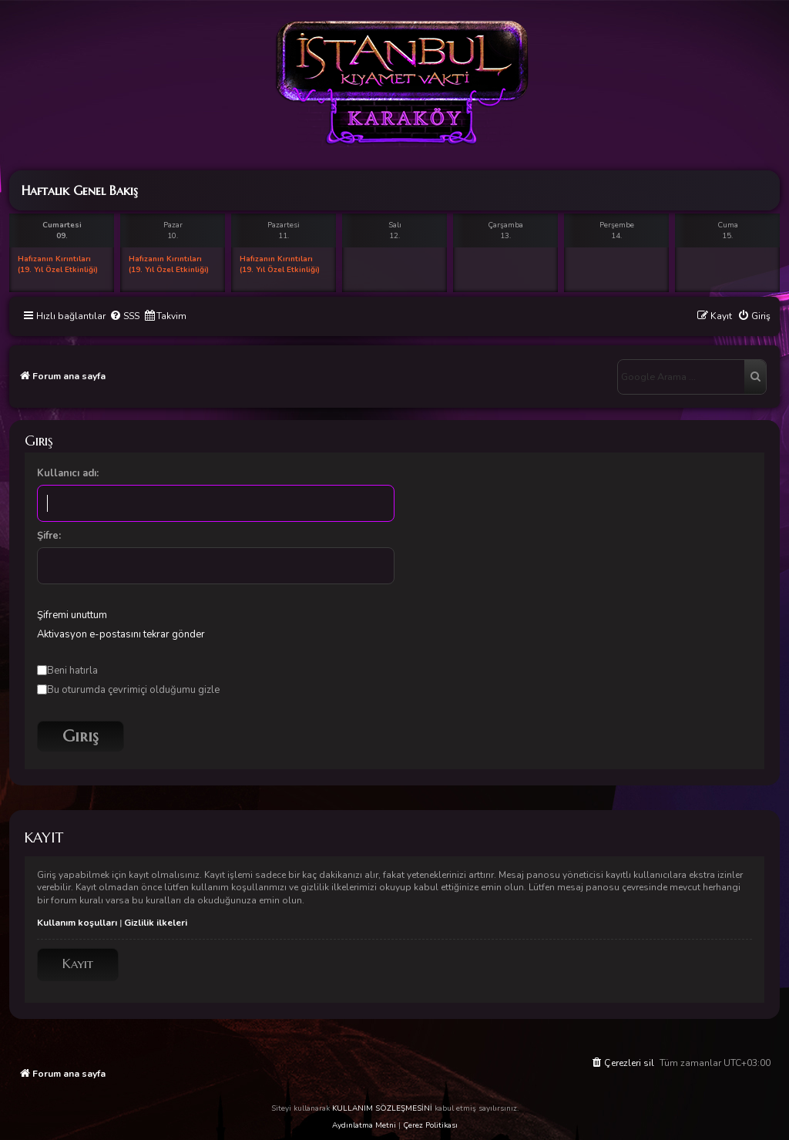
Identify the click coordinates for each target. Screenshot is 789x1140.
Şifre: (49, 536)
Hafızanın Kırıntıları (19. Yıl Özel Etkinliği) (58, 264)
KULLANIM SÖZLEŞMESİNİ (382, 1108)
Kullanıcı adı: (68, 473)
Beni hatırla (67, 670)
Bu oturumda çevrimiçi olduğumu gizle (128, 689)
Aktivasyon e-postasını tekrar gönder (121, 634)
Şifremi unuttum (72, 615)
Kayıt (77, 964)
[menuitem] (124, 316)
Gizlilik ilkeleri (155, 922)
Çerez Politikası (430, 1125)
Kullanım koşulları (77, 922)
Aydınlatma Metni (364, 1125)
